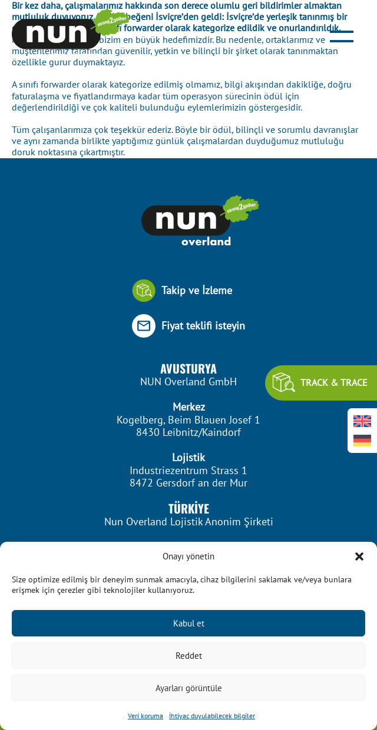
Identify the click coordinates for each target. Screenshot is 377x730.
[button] (359, 556)
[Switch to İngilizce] (362, 421)
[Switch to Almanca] (362, 440)
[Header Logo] (71, 35)
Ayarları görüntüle (189, 688)
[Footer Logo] (188, 221)
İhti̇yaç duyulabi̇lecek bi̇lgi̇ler (212, 715)
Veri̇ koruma (145, 715)
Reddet (189, 655)
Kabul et (188, 623)
